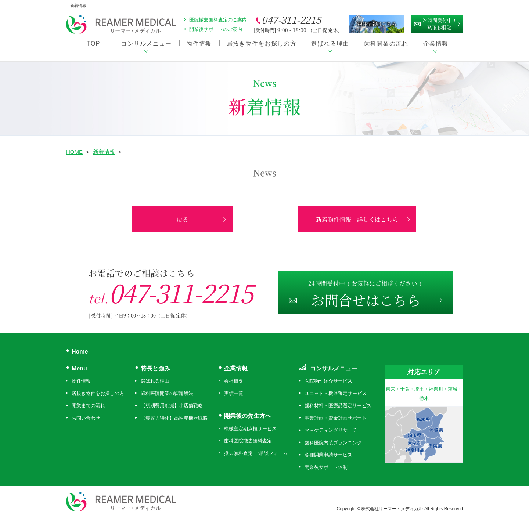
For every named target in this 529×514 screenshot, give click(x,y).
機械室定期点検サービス (250, 424)
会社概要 (233, 377)
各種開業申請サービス (328, 450)
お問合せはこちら (365, 290)
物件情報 (199, 44)
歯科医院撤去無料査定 (248, 436)
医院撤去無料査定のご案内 (218, 19)
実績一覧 (233, 389)
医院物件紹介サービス (328, 377)
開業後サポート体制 (326, 463)
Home (80, 347)
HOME (74, 147)
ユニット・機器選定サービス (336, 389)
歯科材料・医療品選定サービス (338, 401)
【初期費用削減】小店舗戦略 (172, 401)
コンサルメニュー (146, 44)
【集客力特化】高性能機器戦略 (174, 413)
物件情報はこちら (376, 23)
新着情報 (104, 147)
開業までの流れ (88, 401)
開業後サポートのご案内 (215, 29)
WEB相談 (439, 23)
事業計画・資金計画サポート (336, 413)
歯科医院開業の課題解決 (167, 389)
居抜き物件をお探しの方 (261, 44)
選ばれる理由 (330, 44)
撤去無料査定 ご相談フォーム (256, 449)
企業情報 (436, 44)
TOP (93, 44)
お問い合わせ (86, 413)
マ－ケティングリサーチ (331, 426)
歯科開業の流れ (386, 44)
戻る (195, 215)
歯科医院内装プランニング (333, 438)
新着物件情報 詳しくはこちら (334, 215)
